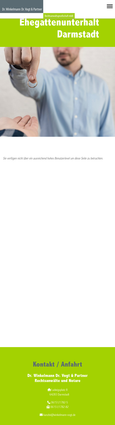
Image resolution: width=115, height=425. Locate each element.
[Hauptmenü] (110, 7)
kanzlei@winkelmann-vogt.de (57, 415)
